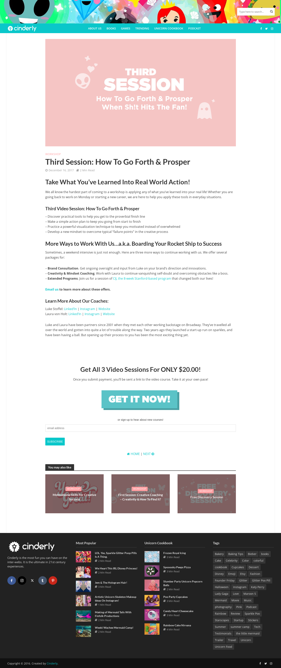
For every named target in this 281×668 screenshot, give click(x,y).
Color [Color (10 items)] (245, 560)
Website (104, 309)
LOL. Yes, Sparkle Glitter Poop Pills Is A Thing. (116, 554)
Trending (142, 28)
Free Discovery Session (206, 497)
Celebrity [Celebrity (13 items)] (231, 560)
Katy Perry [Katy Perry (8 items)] (257, 587)
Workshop (53, 154)
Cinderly (52, 663)
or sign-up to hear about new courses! (140, 419)
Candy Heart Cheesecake (178, 611)
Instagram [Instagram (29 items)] (239, 587)
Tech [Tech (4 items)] (257, 627)
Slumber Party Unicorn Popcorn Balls (182, 583)
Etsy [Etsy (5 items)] (242, 574)
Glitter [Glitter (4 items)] (243, 580)
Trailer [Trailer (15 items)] (219, 640)
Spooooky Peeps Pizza (177, 567)
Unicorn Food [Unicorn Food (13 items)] (223, 647)
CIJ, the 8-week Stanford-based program (142, 278)
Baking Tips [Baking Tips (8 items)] (235, 554)
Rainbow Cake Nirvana (177, 625)
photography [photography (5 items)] (223, 607)
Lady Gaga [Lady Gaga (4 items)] (221, 594)
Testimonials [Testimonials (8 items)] (223, 633)
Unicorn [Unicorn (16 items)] (246, 640)
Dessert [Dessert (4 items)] (254, 567)
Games (125, 28)
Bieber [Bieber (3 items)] (252, 554)
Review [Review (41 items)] (235, 613)
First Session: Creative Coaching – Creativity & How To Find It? (140, 497)
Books (111, 28)
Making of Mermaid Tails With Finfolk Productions (113, 614)
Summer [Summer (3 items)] (220, 627)
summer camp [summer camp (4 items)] (240, 627)
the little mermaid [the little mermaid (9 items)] (248, 633)
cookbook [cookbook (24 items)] (221, 567)
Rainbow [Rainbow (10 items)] (220, 613)
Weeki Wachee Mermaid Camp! (114, 627)
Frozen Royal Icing (174, 553)
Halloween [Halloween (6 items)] (221, 587)
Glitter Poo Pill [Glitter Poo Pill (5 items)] (261, 580)
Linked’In (70, 309)
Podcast (194, 28)
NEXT (148, 454)
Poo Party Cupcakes (175, 596)
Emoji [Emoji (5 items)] (231, 574)
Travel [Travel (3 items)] (232, 640)
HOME (133, 454)
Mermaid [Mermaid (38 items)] (221, 600)
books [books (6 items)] (265, 554)
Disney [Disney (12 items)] (219, 574)
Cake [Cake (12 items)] (218, 560)
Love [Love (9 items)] (236, 594)
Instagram (87, 309)
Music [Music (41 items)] (248, 600)
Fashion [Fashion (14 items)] (255, 574)
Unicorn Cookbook (168, 28)
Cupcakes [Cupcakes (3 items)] (238, 567)
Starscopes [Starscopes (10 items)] (222, 620)
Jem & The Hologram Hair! (111, 582)
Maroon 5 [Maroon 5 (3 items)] (249, 594)
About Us (95, 28)
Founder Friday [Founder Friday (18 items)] (225, 580)
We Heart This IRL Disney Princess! (116, 568)
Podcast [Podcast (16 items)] (251, 607)
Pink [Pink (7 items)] (239, 607)
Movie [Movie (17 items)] (235, 600)
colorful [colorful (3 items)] (258, 560)
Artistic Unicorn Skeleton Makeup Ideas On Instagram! (115, 598)
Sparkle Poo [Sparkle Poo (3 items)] (252, 613)
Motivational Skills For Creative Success (74, 497)
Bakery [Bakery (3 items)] (219, 554)
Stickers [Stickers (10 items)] (253, 620)
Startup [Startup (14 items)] (238, 620)
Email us (52, 289)
